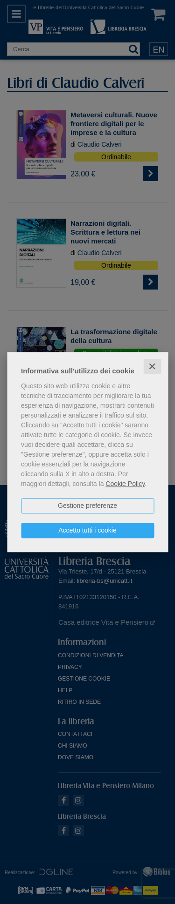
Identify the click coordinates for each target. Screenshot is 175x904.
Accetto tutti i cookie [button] (87, 530)
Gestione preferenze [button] (87, 505)
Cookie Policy (125, 483)
